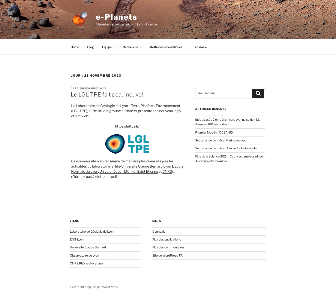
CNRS (167, 171)
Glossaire (200, 47)
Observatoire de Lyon (84, 255)
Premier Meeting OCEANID (214, 132)
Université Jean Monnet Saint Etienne (128, 171)
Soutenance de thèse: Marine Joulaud (220, 140)
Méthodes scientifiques (167, 47)
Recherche (132, 47)
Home (75, 47)
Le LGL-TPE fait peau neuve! (107, 94)
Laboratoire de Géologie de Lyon (92, 231)
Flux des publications (166, 239)
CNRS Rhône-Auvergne (86, 263)
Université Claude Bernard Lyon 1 (147, 166)
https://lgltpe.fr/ (127, 126)
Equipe (109, 47)
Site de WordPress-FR (167, 255)
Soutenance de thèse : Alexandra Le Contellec (226, 148)
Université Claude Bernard (88, 247)
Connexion (159, 231)
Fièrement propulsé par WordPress (94, 287)
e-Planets (116, 17)
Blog (90, 47)
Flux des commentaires (168, 247)
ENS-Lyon (77, 239)
